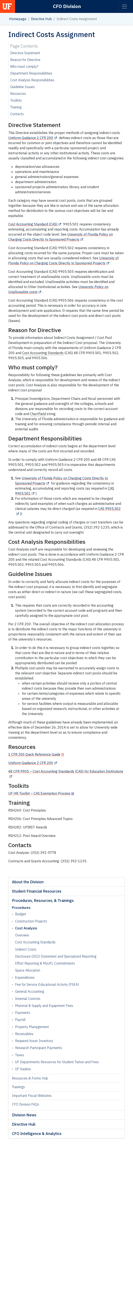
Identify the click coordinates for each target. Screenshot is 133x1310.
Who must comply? (24, 66)
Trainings (18, 1087)
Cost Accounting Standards (35, 942)
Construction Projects (31, 921)
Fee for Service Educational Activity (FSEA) (47, 984)
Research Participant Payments (38, 1048)
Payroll (20, 1019)
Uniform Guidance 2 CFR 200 (30, 138)
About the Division (28, 881)
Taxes (19, 1055)
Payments (22, 1012)
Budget (20, 914)
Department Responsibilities (31, 73)
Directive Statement (25, 53)
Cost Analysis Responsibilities (32, 80)
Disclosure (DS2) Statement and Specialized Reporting (55, 956)
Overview (22, 935)
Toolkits (16, 100)
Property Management (32, 1027)
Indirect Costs (25, 949)
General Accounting (29, 991)
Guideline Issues (22, 87)
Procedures (21, 908)
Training (15, 107)
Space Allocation (27, 970)
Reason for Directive (25, 60)
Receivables (24, 1034)
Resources (18, 93)
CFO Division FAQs (25, 1104)
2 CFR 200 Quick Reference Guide (34, 754)
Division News (24, 1115)
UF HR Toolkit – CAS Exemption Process (39, 793)
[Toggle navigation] (124, 6)
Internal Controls (27, 999)
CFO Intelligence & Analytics (36, 1133)
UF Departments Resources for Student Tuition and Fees (57, 1062)
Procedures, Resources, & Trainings (43, 900)
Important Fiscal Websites (32, 1095)
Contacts (17, 114)
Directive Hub (41, 19)
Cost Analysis (26, 928)
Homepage (17, 19)
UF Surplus (23, 1069)
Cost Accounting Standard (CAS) (32, 224)
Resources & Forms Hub (30, 1078)
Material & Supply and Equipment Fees (44, 1006)
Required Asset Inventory (34, 1041)
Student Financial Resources (36, 891)
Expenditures (25, 977)
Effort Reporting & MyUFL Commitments (45, 963)
